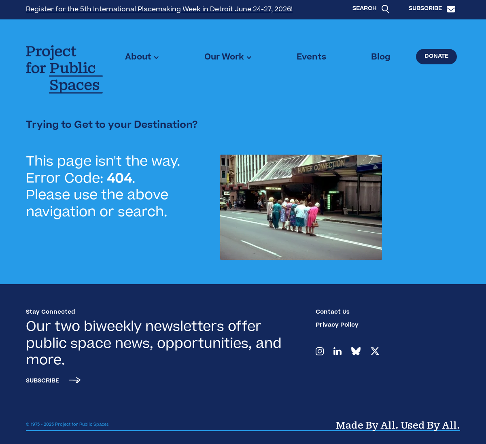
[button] (142, 57)
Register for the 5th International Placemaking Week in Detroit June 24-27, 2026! (159, 9)
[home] (64, 69)
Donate (436, 56)
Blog (380, 57)
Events (311, 57)
